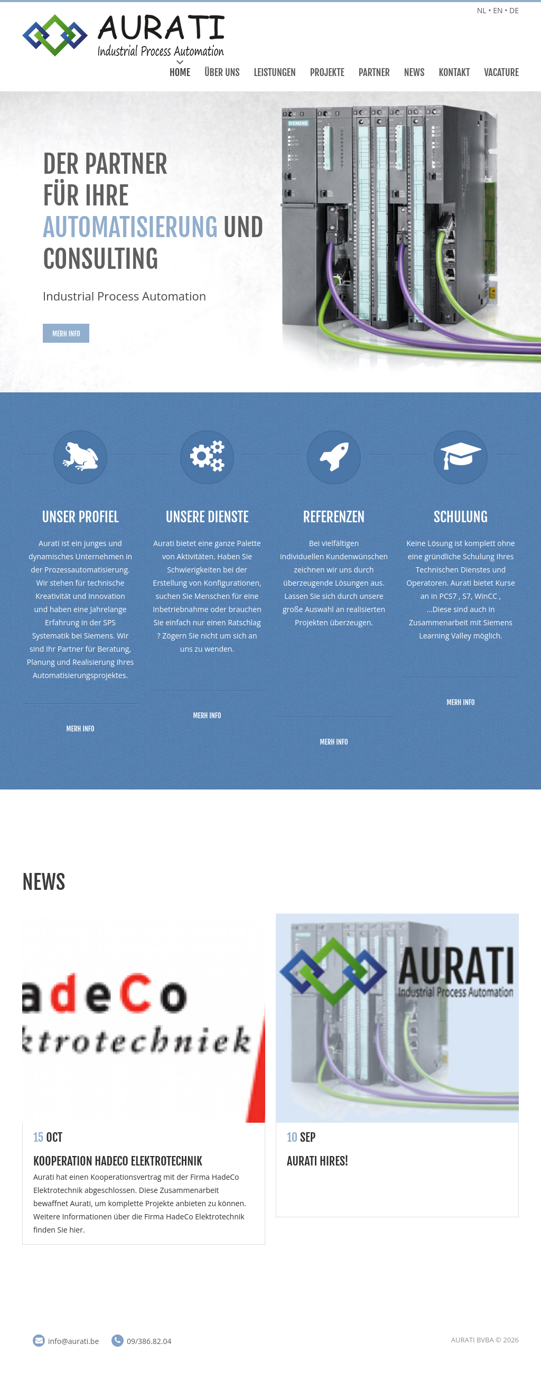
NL (482, 10)
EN (497, 10)
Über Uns (222, 72)
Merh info (66, 334)
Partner (374, 72)
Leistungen (275, 72)
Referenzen (334, 517)
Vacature (501, 72)
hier (76, 1230)
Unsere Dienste (207, 517)
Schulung (461, 517)
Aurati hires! (318, 1161)
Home (180, 72)
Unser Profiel (80, 517)
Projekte (327, 72)
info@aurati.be (73, 1341)
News (414, 72)
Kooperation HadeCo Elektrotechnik (117, 1161)
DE (514, 10)
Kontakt (454, 72)
